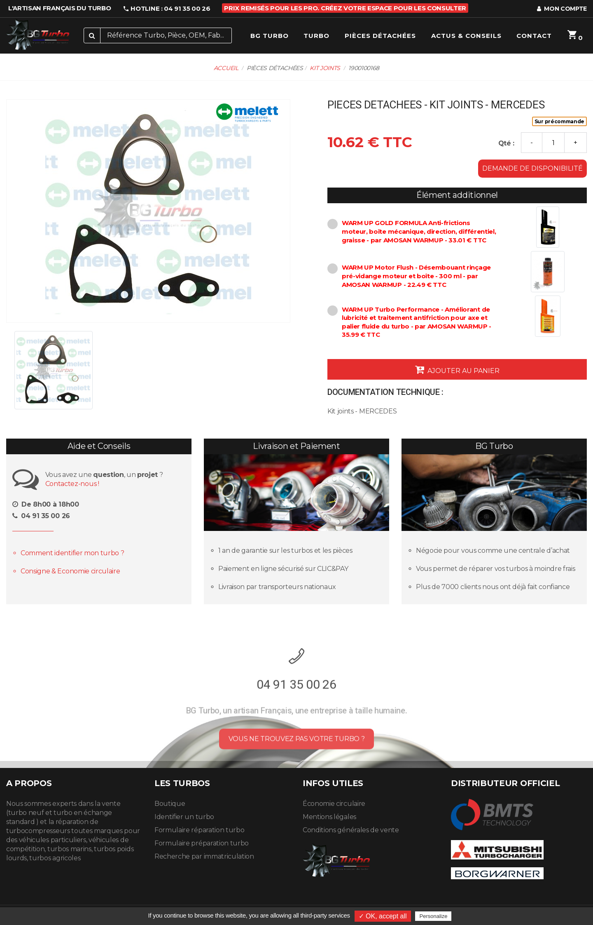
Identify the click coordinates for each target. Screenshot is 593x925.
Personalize (433, 916)
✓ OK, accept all (383, 916)
